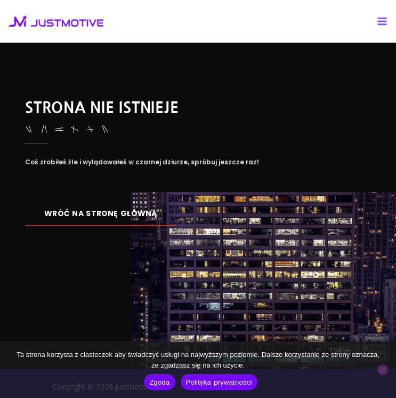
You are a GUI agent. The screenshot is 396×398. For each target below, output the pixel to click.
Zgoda (159, 382)
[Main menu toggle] (382, 21)
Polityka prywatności (219, 382)
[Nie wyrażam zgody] (382, 369)
